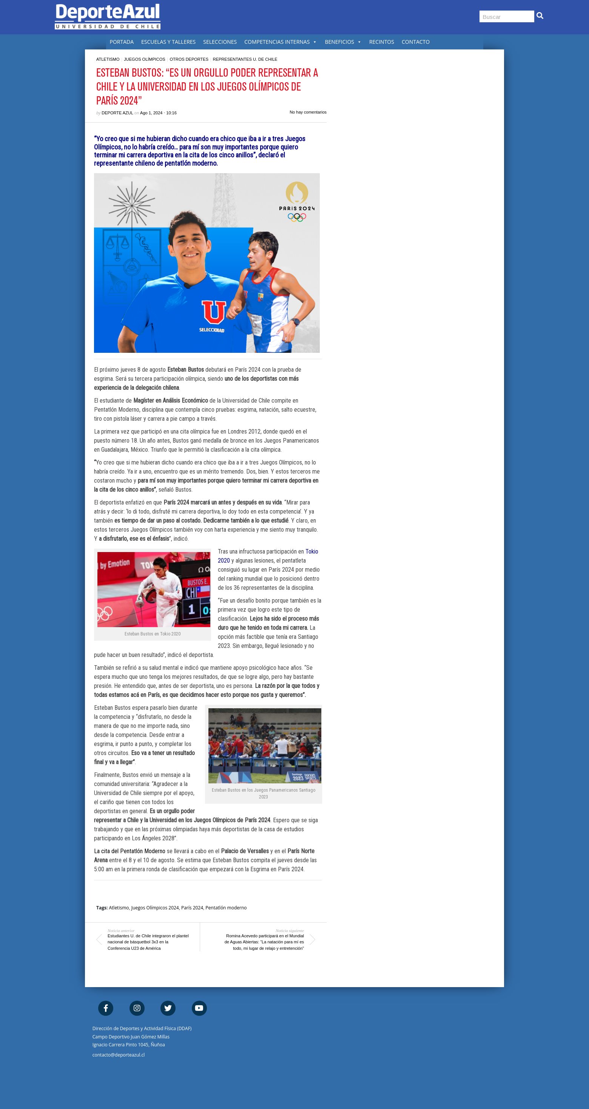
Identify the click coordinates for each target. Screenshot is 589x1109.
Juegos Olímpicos (144, 59)
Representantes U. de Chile (245, 59)
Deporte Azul (117, 113)
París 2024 (192, 907)
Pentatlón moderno (226, 907)
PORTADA (122, 41)
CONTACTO (416, 41)
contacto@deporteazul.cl (119, 1055)
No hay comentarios (308, 112)
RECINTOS (381, 41)
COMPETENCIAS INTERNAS (280, 41)
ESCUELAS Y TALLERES (168, 41)
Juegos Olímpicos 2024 (155, 907)
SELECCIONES (220, 41)
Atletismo (108, 59)
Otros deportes (189, 59)
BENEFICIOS (343, 41)
